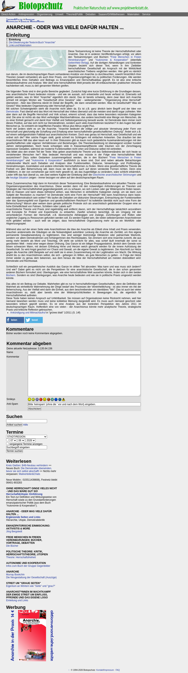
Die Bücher (12, 545)
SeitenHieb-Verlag (78, 62)
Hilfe (25, 424)
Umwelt (59, 14)
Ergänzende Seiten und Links (23, 517)
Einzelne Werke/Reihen (32, 21)
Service (146, 14)
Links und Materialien (20, 45)
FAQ (118, 670)
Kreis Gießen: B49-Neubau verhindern (27, 465)
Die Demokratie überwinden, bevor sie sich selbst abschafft (29, 470)
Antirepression (26, 14)
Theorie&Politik (74, 14)
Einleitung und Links (17, 600)
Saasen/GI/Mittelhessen (111, 14)
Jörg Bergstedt (14, 531)
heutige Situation (19, 177)
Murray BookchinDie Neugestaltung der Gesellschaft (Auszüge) (31, 576)
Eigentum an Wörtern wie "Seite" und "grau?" (30, 586)
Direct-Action (8, 14)
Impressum (109, 670)
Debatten (91, 14)
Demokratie (12, 111)
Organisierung (44, 14)
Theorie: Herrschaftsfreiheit (21, 557)
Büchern (10, 275)
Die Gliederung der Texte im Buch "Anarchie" (32, 42)
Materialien (133, 14)
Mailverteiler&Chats (29, 474)
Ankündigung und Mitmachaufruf (28, 312)
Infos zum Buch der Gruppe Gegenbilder (28, 565)
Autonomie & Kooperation (111, 59)
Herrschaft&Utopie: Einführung (24, 494)
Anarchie (30, 19)
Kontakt (99, 670)
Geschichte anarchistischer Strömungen (114, 174)
